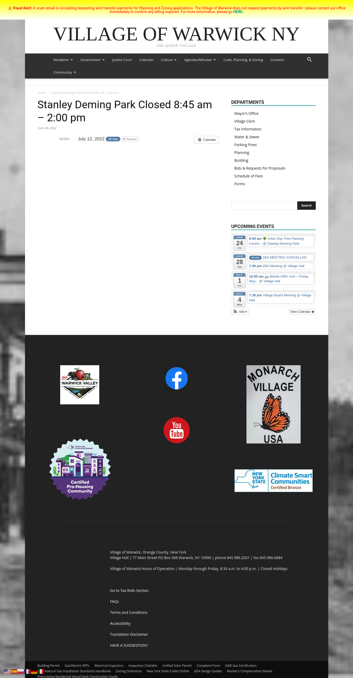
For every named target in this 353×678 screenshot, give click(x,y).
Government (92, 59)
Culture (169, 59)
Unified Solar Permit (177, 665)
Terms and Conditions (128, 612)
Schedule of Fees (248, 175)
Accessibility (120, 623)
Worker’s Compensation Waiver (250, 671)
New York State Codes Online (168, 671)
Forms (239, 183)
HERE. (238, 12)
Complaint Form (208, 665)
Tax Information (248, 129)
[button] (309, 60)
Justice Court (122, 59)
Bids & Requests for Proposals (259, 168)
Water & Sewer (247, 136)
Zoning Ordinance (129, 671)
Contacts (277, 59)
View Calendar (302, 312)
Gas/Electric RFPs (77, 665)
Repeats (130, 139)
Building (241, 160)
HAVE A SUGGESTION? (129, 645)
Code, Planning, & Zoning (243, 59)
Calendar (146, 59)
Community (65, 72)
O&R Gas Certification (241, 665)
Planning (241, 152)
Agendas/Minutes (200, 59)
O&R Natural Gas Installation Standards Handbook (74, 671)
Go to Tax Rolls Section (129, 590)
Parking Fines (245, 144)
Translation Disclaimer (129, 634)
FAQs (114, 601)
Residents (63, 59)
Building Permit (49, 665)
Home (42, 93)
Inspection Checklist (142, 665)
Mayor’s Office (246, 113)
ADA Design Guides (208, 671)
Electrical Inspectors (109, 665)
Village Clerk (244, 121)
